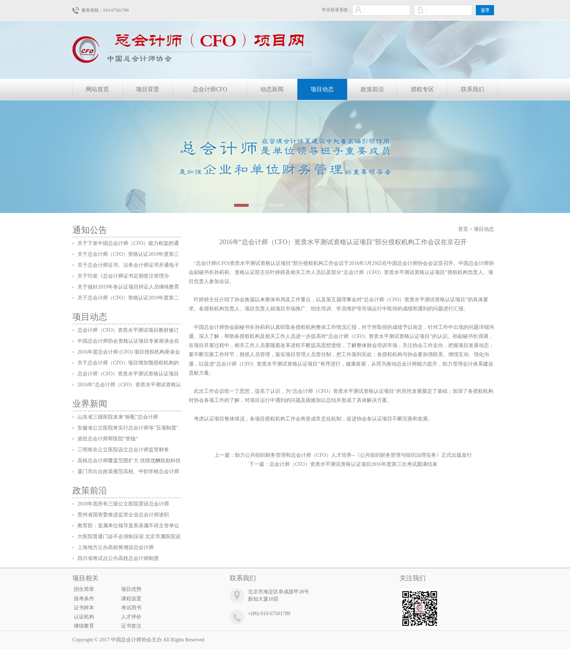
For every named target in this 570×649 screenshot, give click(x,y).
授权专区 (422, 89)
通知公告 (89, 230)
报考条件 (84, 598)
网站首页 (97, 89)
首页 (463, 229)
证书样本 (84, 607)
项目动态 (322, 89)
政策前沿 (372, 89)
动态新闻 (272, 89)
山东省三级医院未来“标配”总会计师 (117, 417)
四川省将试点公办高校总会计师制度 (118, 558)
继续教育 (84, 626)
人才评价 (131, 617)
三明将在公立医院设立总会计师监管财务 (123, 449)
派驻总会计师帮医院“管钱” (107, 439)
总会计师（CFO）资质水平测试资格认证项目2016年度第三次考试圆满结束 (353, 464)
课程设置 (131, 598)
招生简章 (84, 589)
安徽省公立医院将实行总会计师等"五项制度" (127, 428)
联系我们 (472, 89)
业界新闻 (89, 403)
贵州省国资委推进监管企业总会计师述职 (123, 514)
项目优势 (131, 589)
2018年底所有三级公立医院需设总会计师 (123, 504)
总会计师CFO (210, 89)
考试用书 (131, 607)
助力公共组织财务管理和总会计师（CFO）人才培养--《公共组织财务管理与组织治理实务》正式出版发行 (353, 455)
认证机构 (84, 617)
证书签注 (131, 626)
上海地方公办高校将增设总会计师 (115, 547)
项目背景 (147, 89)
